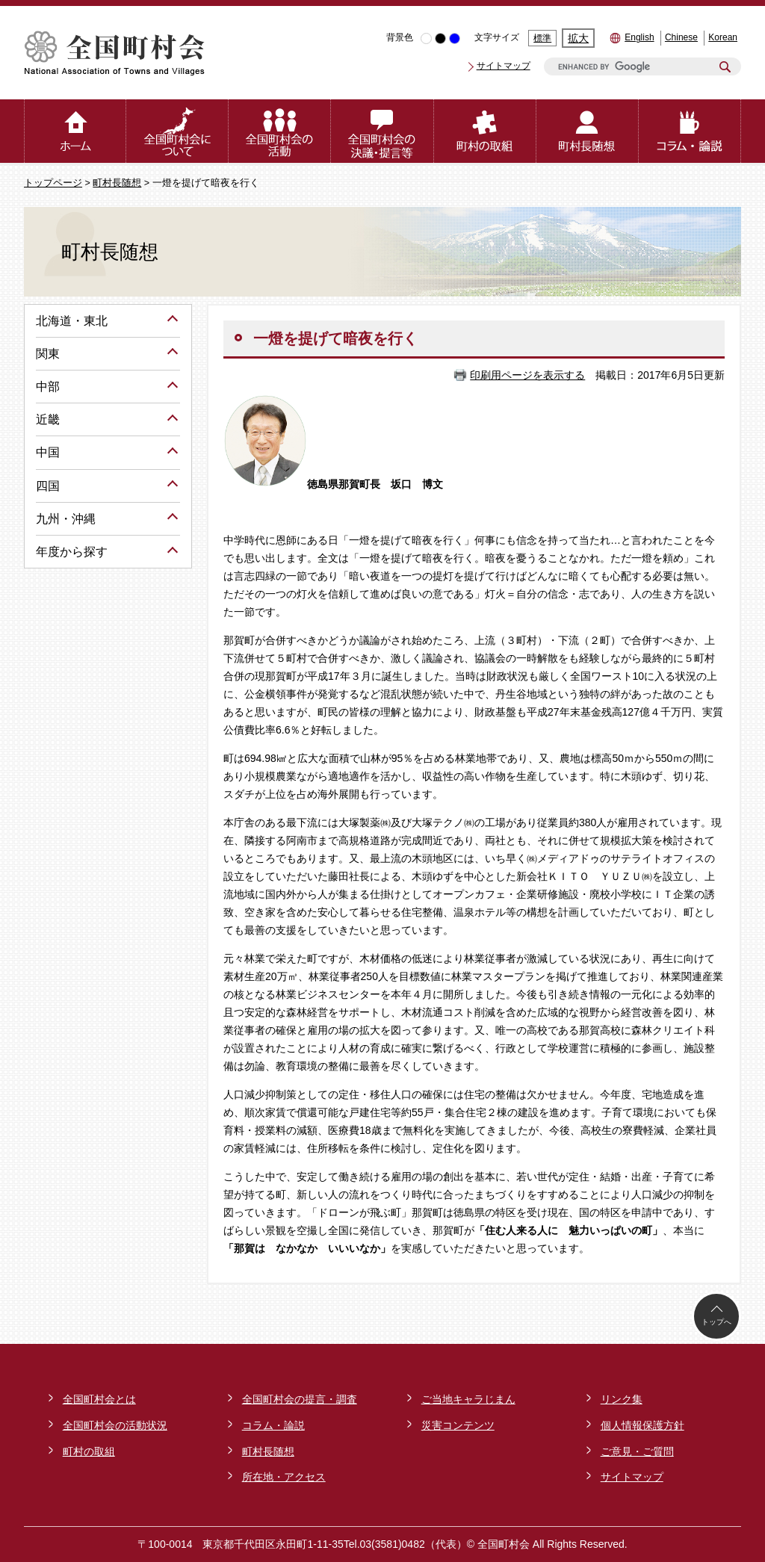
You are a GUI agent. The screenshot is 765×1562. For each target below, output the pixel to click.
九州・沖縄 (66, 518)
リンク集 (621, 1399)
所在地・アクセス (284, 1477)
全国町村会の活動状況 (115, 1425)
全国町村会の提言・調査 (299, 1399)
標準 (542, 38)
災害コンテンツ (458, 1425)
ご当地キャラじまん (468, 1399)
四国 (48, 486)
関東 (48, 353)
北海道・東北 (72, 320)
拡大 (578, 38)
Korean (722, 37)
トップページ (53, 183)
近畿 (48, 419)
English (639, 37)
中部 (48, 386)
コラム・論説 (273, 1425)
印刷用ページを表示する (527, 375)
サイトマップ (503, 66)
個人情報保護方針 (642, 1425)
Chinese (681, 37)
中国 (48, 452)
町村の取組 (89, 1451)
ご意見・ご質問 (637, 1451)
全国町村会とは (99, 1399)
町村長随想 (117, 183)
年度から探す (72, 551)
